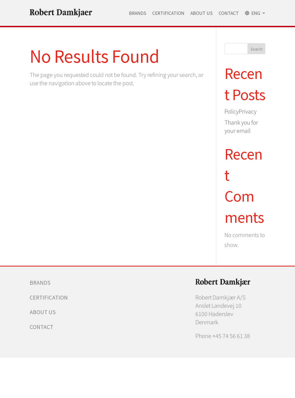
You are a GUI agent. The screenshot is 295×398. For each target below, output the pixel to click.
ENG (252, 13)
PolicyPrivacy (240, 111)
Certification (168, 13)
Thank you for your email (241, 126)
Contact (229, 13)
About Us (201, 13)
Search (257, 49)
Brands (137, 13)
